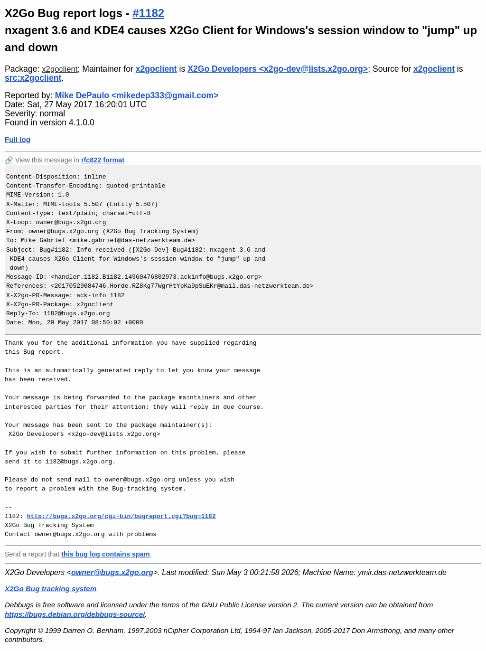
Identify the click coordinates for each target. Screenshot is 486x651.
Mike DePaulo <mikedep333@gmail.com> (137, 95)
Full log (17, 139)
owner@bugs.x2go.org (112, 572)
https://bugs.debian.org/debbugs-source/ (75, 614)
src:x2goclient (33, 78)
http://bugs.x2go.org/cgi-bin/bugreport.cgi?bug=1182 (121, 516)
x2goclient (59, 69)
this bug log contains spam (105, 554)
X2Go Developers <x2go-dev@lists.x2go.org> (277, 69)
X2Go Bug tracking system (50, 589)
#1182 (148, 13)
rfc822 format (102, 160)
